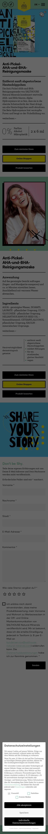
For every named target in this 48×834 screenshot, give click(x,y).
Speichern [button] (24, 812)
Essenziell (13, 793)
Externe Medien (23, 797)
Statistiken (33, 793)
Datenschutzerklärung (12, 785)
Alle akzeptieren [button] (24, 805)
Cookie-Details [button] (14, 828)
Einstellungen (20, 787)
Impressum (35, 828)
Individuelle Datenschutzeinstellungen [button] (24, 821)
